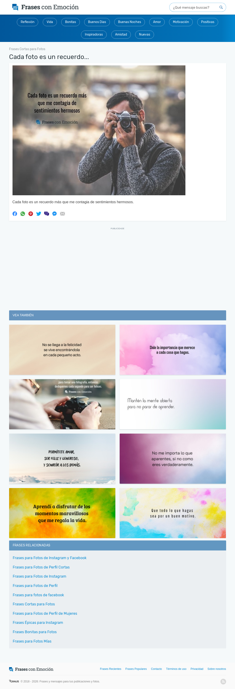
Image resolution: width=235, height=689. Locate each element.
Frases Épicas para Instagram (38, 622)
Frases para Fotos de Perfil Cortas (41, 567)
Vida (50, 22)
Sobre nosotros (216, 669)
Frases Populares (136, 669)
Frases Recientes (110, 669)
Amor (157, 22)
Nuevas (144, 34)
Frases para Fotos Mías (32, 641)
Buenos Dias (97, 22)
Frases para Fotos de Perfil (35, 586)
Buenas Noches (129, 22)
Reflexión (27, 22)
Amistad (121, 34)
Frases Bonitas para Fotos (35, 632)
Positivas (207, 22)
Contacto (156, 669)
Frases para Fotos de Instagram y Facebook (49, 558)
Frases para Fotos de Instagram (39, 576)
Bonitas (70, 22)
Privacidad (197, 669)
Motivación (181, 22)
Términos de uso (176, 669)
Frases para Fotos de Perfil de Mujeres (45, 613)
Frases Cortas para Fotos (34, 604)
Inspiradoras (94, 34)
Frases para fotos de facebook (38, 595)
